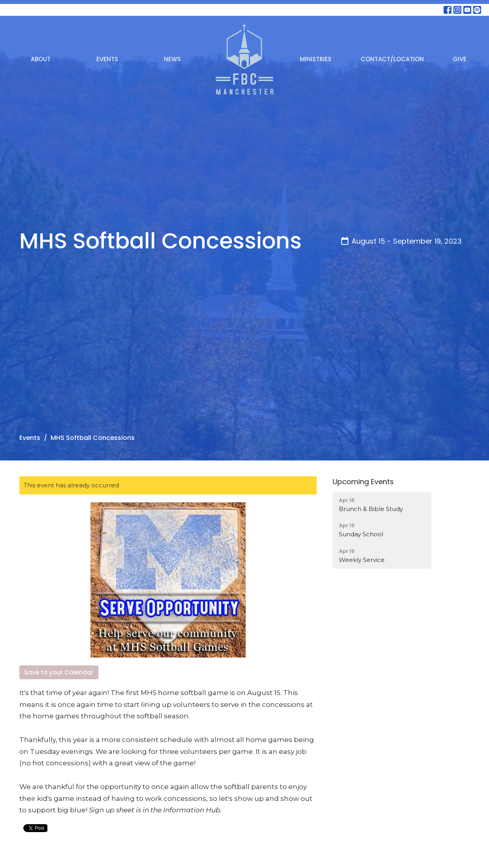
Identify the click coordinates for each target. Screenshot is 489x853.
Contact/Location (392, 59)
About (41, 59)
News (172, 59)
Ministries (315, 59)
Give (459, 59)
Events (107, 59)
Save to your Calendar (59, 672)
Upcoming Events (363, 482)
